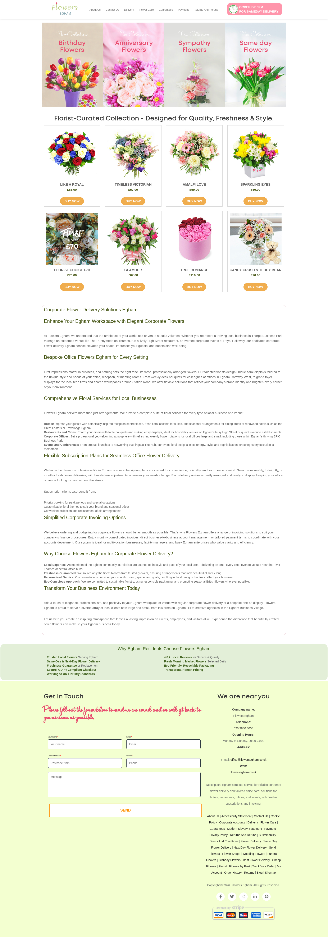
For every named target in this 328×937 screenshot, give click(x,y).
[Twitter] (232, 896)
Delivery (129, 9)
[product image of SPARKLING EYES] (256, 153)
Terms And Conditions (224, 841)
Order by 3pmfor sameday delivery (259, 9)
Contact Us (112, 9)
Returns (249, 872)
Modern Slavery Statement (244, 828)
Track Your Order (263, 866)
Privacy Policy (218, 835)
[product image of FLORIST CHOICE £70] (72, 239)
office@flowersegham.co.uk (248, 759)
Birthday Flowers (230, 860)
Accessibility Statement (236, 816)
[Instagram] (243, 896)
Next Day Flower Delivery (250, 847)
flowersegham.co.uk (244, 772)
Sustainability (267, 835)
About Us (95, 9)
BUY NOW (71, 201)
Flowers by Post (239, 866)
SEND (125, 810)
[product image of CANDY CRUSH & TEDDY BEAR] (256, 239)
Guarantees (166, 9)
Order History (233, 872)
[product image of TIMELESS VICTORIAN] (133, 153)
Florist (223, 866)
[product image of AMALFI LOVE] (194, 153)
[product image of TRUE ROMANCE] (194, 239)
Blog (260, 872)
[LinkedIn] (255, 896)
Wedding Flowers (253, 853)
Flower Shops (231, 853)
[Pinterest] (266, 896)
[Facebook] (220, 896)
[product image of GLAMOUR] (133, 239)
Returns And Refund (206, 9)
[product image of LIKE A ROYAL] (72, 153)
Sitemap (270, 872)
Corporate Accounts (232, 822)
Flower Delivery (251, 841)
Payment (183, 9)
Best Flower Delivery (256, 860)
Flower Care (146, 9)
